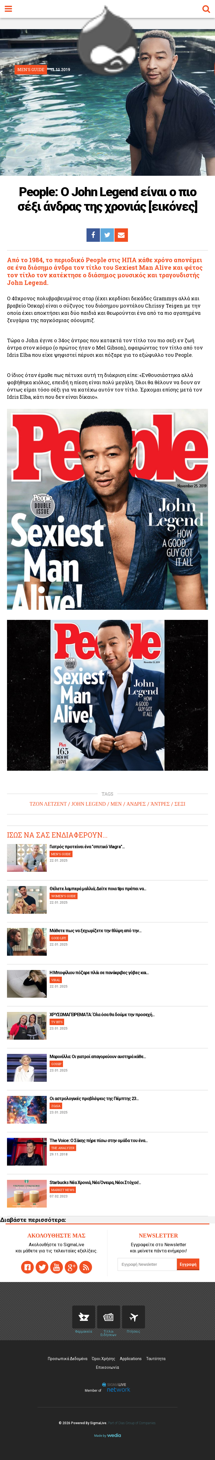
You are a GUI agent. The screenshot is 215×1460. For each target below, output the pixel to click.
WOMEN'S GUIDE (63, 896)
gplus (71, 1267)
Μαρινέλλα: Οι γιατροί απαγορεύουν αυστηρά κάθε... (98, 1056)
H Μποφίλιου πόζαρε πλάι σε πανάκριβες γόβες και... (99, 972)
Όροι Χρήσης (103, 1358)
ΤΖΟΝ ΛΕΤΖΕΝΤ (48, 804)
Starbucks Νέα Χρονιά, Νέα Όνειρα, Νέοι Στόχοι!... (95, 1182)
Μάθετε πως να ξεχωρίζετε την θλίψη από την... (95, 930)
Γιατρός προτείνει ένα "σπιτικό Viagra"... (87, 846)
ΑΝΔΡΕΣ (136, 804)
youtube (56, 1267)
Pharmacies (83, 1317)
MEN (116, 804)
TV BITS (56, 1022)
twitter (42, 1267)
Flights (133, 1317)
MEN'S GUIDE (61, 854)
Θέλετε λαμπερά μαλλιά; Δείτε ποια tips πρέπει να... (98, 888)
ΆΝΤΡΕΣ (160, 804)
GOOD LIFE (58, 938)
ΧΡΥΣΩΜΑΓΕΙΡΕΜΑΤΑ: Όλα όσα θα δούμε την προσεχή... (102, 1014)
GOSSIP (56, 1064)
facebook (27, 1267)
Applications (131, 1358)
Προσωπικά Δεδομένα (67, 1358)
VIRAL (55, 980)
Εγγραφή (188, 1264)
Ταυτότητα (155, 1358)
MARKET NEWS (62, 1190)
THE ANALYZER (62, 1148)
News (108, 1317)
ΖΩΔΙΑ (55, 1106)
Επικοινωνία (107, 1367)
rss (85, 1267)
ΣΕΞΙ (179, 804)
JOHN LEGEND (88, 804)
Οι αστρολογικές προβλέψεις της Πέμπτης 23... (94, 1098)
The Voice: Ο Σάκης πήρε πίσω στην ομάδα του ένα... (99, 1140)
